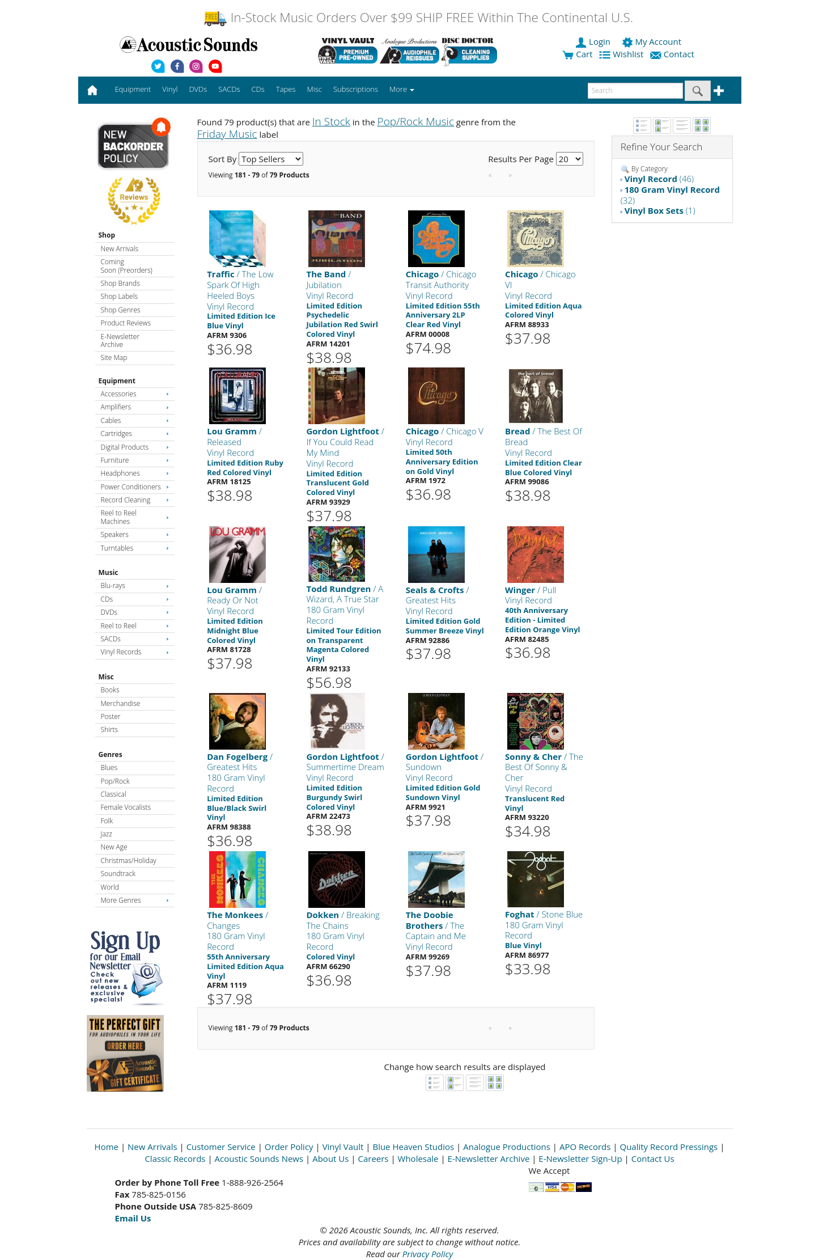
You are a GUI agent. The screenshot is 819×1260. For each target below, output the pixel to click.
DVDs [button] (198, 89)
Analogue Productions (506, 1146)
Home (106, 1146)
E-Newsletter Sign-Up (580, 1158)
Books (110, 690)
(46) (659, 178)
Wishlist (622, 54)
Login (594, 41)
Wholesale (418, 1158)
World (110, 887)
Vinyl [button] (169, 89)
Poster (111, 716)
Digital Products (135, 447)
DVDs (135, 612)
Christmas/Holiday (128, 860)
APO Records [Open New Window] (584, 1146)
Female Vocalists (126, 807)
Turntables (135, 548)
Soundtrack (118, 873)
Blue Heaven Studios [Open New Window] (413, 1146)
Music (108, 572)
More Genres (135, 900)
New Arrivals (119, 248)
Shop (107, 235)
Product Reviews (126, 323)
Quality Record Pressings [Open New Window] (668, 1146)
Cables (135, 420)
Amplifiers (135, 407)
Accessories (135, 394)
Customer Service (221, 1146)
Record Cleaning (135, 500)
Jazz (106, 834)
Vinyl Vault (343, 1146)
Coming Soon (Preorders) (126, 265)
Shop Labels (119, 296)
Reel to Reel (135, 626)
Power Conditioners (135, 487)
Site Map (114, 357)
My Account (653, 41)
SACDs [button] (229, 89)
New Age (114, 847)
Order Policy (289, 1146)
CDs (135, 599)
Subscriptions (355, 89)
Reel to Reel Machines (135, 517)
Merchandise (121, 703)
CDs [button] (258, 89)
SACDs (135, 639)
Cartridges (135, 433)
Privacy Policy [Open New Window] (427, 1253)
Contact (673, 54)
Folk (107, 821)
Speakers (135, 534)
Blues (109, 767)
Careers (373, 1158)
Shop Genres (121, 310)
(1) (660, 210)
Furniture (135, 460)
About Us (330, 1158)
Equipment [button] (132, 89)
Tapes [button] (286, 89)
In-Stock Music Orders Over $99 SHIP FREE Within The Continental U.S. (418, 17)
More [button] (401, 89)
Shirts (109, 729)
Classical (113, 794)
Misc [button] (314, 89)
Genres (110, 754)
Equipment (117, 381)
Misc (106, 677)
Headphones (135, 473)
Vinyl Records (135, 652)
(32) (670, 195)
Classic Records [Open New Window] (175, 1158)
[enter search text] (635, 91)
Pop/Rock (115, 781)
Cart (577, 54)
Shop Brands (120, 283)
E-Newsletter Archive (120, 340)
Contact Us (652, 1158)
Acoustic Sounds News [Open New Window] (259, 1158)
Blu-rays (135, 585)
